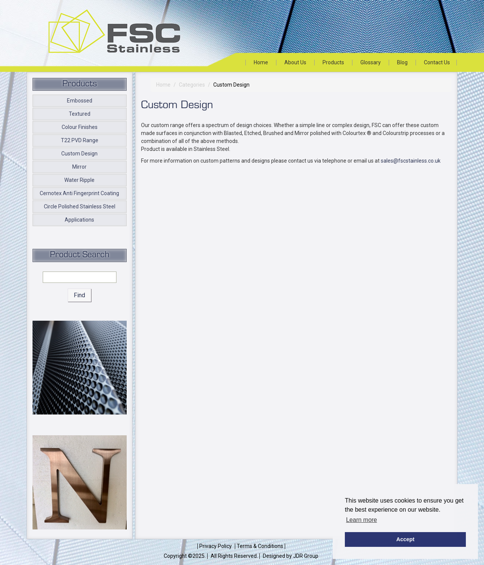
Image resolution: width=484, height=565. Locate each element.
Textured (79, 114)
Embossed (79, 101)
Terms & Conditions (260, 546)
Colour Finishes (80, 127)
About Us (295, 62)
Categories (192, 85)
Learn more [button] (361, 520)
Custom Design (79, 154)
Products (333, 62)
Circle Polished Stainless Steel (79, 206)
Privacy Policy (215, 546)
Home (261, 62)
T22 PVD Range (79, 140)
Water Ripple (79, 180)
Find (79, 295)
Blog (402, 62)
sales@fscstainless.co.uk (411, 161)
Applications (79, 220)
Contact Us (437, 62)
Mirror (79, 167)
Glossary (370, 62)
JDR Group (305, 556)
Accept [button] (405, 539)
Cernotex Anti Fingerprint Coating (79, 193)
